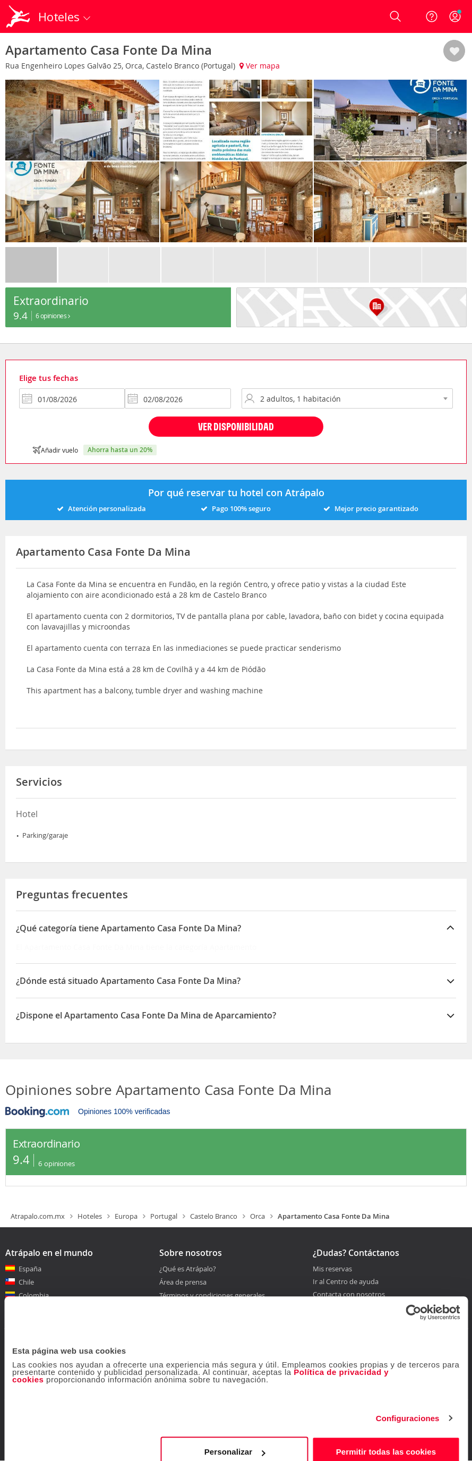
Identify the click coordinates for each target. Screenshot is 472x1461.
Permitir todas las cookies (386, 1436)
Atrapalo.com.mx (38, 1216)
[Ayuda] (431, 16)
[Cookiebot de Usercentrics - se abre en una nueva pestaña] (413, 1297)
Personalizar (234, 1436)
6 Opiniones (53, 315)
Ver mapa (259, 66)
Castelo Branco (213, 1216)
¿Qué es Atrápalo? (187, 1268)
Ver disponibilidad (236, 426)
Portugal (163, 1216)
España (30, 1268)
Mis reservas (332, 1269)
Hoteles (90, 1216)
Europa (126, 1216)
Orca (257, 1216)
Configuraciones (408, 1403)
